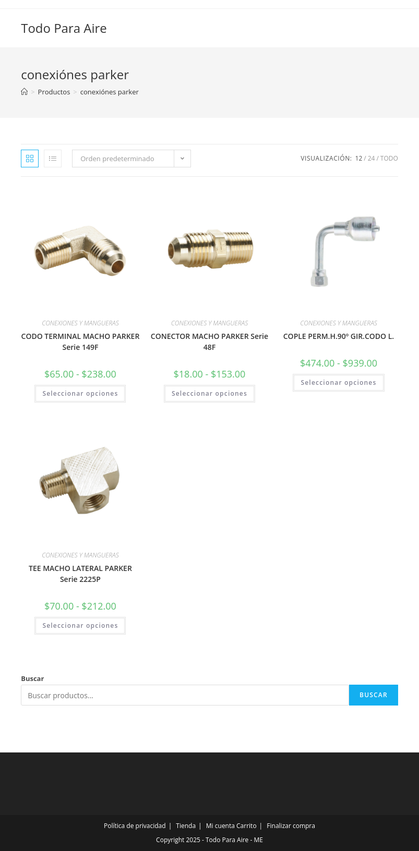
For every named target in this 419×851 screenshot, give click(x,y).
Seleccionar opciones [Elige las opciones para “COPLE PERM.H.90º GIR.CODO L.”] (338, 382)
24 (371, 158)
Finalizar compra (291, 825)
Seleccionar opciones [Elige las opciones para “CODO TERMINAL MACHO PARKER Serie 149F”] (80, 393)
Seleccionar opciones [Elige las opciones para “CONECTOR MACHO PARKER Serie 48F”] (209, 393)
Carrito (246, 825)
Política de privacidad (135, 825)
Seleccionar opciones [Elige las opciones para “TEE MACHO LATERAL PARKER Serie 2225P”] (80, 625)
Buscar (32, 678)
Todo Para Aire (64, 28)
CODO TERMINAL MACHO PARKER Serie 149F (80, 341)
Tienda (186, 825)
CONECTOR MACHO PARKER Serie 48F (209, 341)
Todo (389, 158)
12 (359, 158)
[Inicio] (24, 91)
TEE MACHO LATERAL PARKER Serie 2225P (80, 573)
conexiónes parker (109, 91)
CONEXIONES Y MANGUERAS (80, 323)
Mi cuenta (220, 825)
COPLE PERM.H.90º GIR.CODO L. (338, 336)
